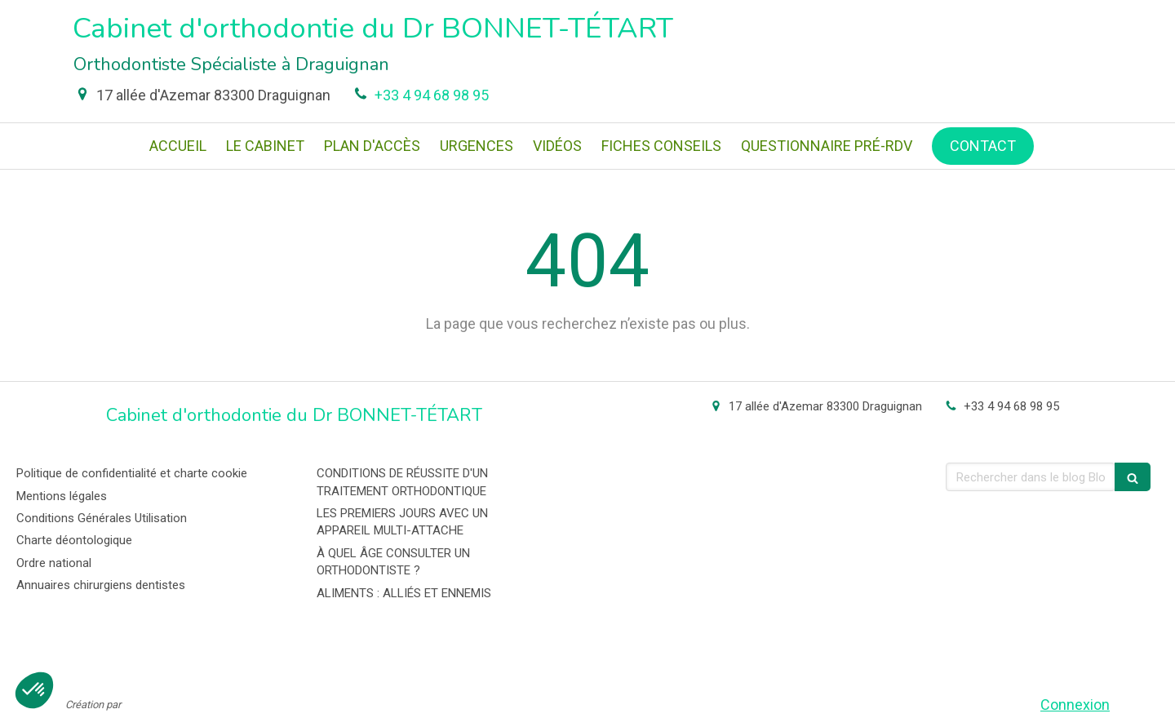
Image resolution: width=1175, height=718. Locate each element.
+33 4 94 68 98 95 (432, 95)
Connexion (1075, 704)
